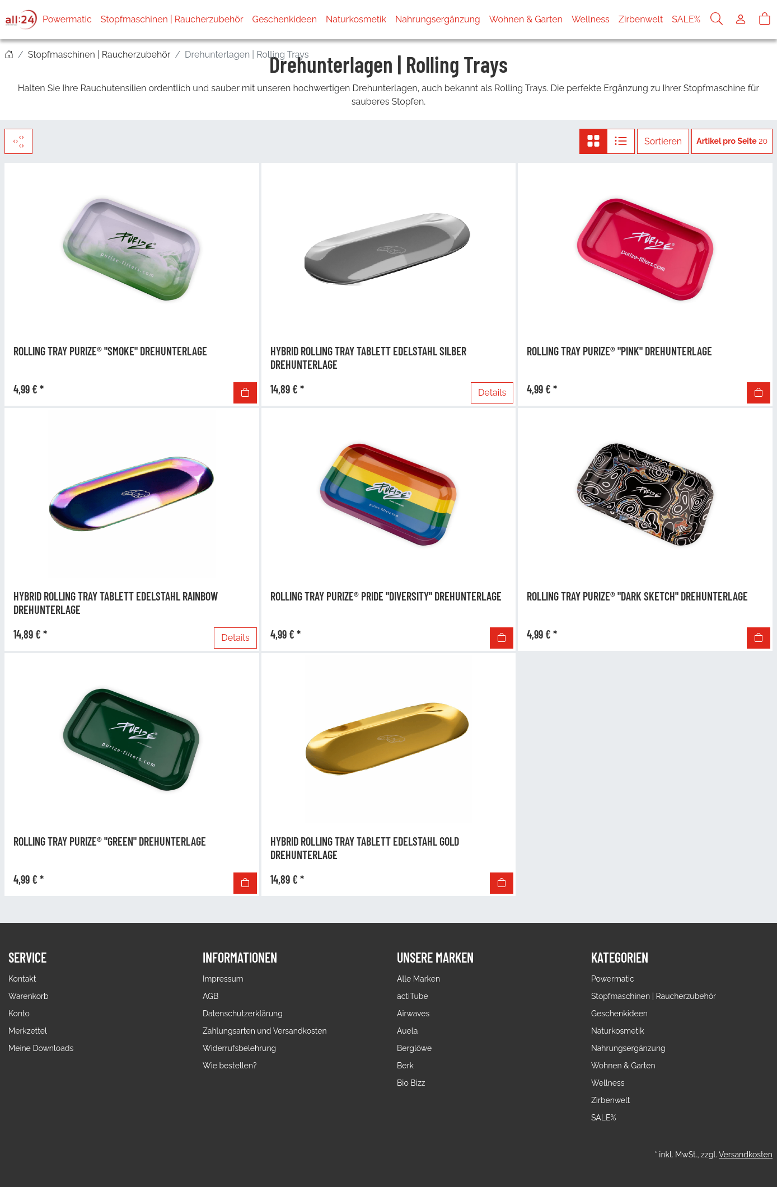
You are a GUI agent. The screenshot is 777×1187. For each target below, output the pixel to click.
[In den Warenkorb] (245, 393)
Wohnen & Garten (526, 19)
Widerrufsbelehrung (239, 1048)
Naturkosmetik (356, 19)
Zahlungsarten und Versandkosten (265, 1030)
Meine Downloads (40, 1048)
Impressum (223, 978)
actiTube (412, 996)
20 (731, 141)
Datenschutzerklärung (243, 1013)
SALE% (686, 19)
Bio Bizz (411, 1082)
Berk (405, 1065)
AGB (210, 996)
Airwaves (413, 1013)
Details (492, 392)
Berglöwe (414, 1048)
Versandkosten (746, 1154)
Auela (407, 1030)
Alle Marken (418, 978)
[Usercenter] (740, 20)
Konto (19, 1013)
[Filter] (18, 141)
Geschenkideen (284, 19)
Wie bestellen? (229, 1065)
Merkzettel (27, 1030)
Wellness (591, 19)
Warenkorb (28, 996)
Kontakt (22, 978)
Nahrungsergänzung (437, 19)
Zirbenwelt (641, 19)
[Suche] (716, 20)
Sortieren (663, 141)
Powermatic (67, 19)
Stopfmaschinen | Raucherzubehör (172, 19)
